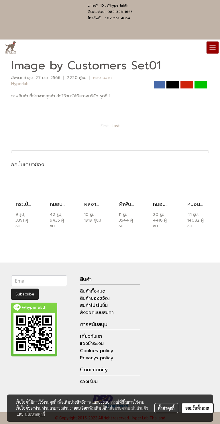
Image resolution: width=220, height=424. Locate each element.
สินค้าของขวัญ (95, 298)
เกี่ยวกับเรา (91, 336)
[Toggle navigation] (212, 47)
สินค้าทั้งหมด (92, 291)
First (105, 126)
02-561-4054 (118, 18)
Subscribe (24, 294)
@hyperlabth (117, 5)
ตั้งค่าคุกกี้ (166, 408)
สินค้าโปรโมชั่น (94, 305)
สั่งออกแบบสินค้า (97, 312)
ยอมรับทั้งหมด (197, 408)
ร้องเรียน (89, 381)
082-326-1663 (120, 11)
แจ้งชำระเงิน (92, 343)
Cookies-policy (96, 350)
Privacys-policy (96, 357)
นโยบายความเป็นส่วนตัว (128, 408)
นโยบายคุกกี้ (35, 414)
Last (116, 126)
